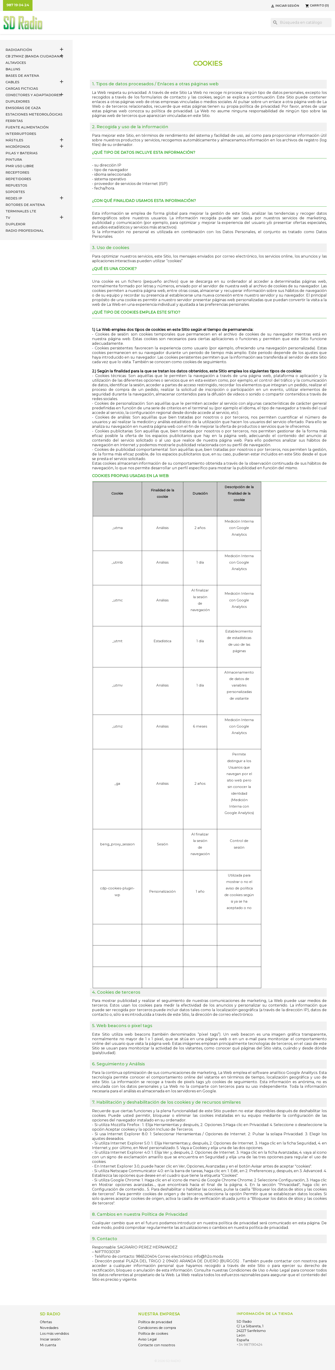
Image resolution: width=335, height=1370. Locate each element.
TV (8, 218)
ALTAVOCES (16, 63)
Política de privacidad (155, 1322)
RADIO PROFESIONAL (25, 231)
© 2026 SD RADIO (167, 1361)
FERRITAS (14, 121)
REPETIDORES (18, 179)
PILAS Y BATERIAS (22, 153)
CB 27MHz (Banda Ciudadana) (34, 56)
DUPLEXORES (18, 101)
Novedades (49, 1328)
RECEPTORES (17, 172)
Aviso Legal (147, 1339)
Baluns (13, 69)
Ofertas (46, 1322)
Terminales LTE (21, 211)
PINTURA (14, 160)
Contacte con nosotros (156, 1345)
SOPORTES (15, 192)
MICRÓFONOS (18, 147)
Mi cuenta (48, 1345)
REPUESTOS (16, 185)
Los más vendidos (54, 1333)
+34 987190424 (249, 1345)
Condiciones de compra (157, 1328)
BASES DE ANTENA (22, 76)
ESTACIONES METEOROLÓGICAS (34, 114)
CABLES (12, 82)
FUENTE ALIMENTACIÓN (27, 127)
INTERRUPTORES (21, 134)
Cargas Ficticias (22, 88)
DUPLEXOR (15, 224)
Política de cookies (153, 1333)
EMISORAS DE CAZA (23, 108)
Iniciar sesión (50, 1339)
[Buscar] (301, 22)
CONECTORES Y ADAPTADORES (33, 95)
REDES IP (14, 198)
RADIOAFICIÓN (19, 50)
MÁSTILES (14, 140)
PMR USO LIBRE (20, 166)
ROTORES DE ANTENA (25, 205)
